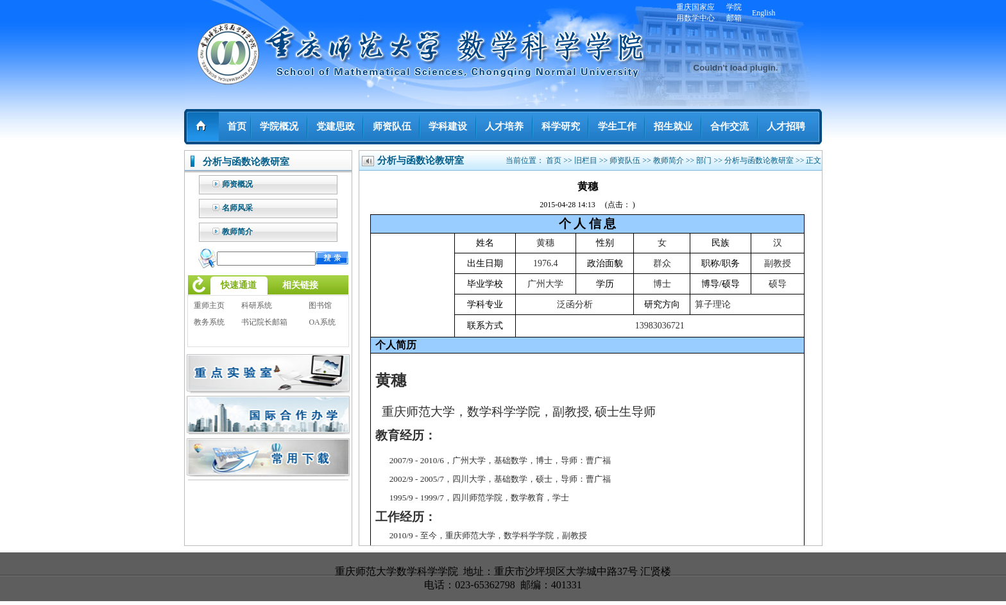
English (764, 12)
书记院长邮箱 (264, 322)
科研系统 (256, 305)
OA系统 (322, 322)
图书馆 (320, 305)
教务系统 (209, 322)
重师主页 (209, 305)
